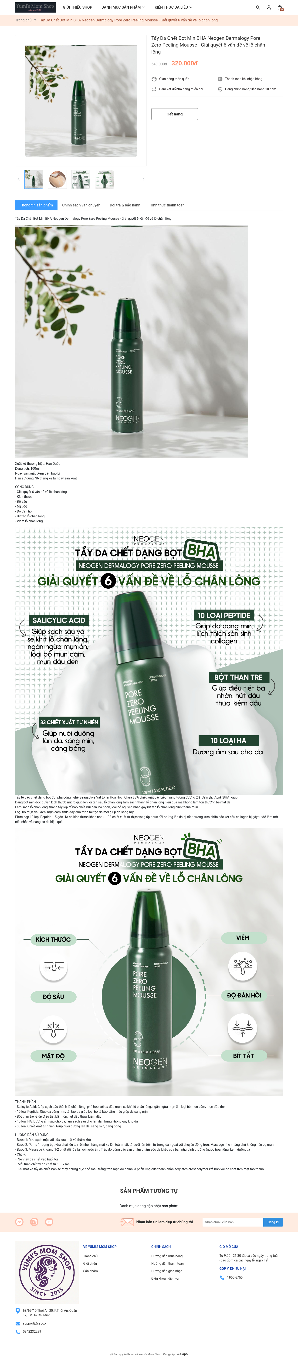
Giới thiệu (90, 1263)
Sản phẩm (90, 1271)
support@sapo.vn (35, 1323)
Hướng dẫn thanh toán (167, 1263)
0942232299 (32, 1331)
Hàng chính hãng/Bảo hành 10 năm (250, 89)
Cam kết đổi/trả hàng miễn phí (181, 89)
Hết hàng (174, 114)
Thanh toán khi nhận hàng (244, 79)
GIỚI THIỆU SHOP (77, 7)
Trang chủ (90, 1256)
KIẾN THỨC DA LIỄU (171, 7)
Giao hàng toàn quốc (174, 79)
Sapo (184, 1354)
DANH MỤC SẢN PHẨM (121, 7)
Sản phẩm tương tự (149, 1191)
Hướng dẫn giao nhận (167, 1271)
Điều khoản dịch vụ (165, 1278)
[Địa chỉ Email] (243, 1222)
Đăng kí (273, 1222)
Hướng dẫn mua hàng (167, 1256)
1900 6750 (235, 1277)
